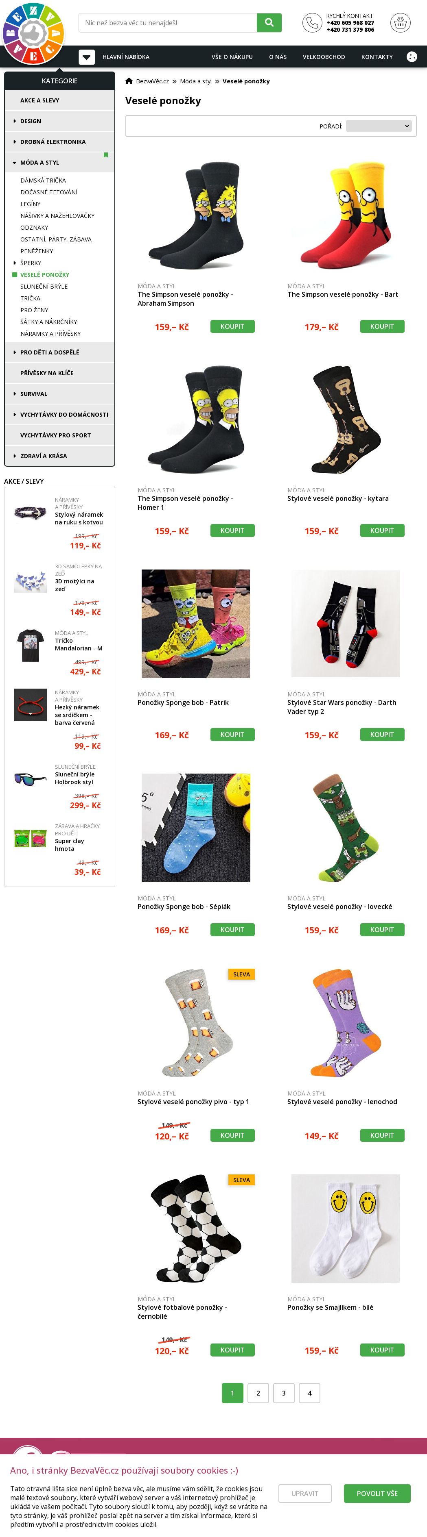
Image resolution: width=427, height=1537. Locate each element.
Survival (34, 394)
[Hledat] (269, 22)
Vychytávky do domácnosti (64, 414)
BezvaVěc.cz (152, 81)
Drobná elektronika (53, 142)
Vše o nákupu (232, 57)
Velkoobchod (324, 57)
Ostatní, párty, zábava (56, 239)
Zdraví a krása (43, 456)
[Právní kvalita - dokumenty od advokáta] (88, 1461)
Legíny (30, 204)
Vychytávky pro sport (55, 435)
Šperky (30, 263)
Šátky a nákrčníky (48, 322)
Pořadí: (332, 126)
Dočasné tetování (48, 192)
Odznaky (34, 227)
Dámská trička (43, 180)
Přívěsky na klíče (47, 373)
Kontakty (377, 57)
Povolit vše (377, 1504)
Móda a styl (39, 162)
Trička (30, 298)
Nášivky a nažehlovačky (57, 216)
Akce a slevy (39, 100)
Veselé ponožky (44, 274)
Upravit (305, 1504)
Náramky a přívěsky (50, 333)
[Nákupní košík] (400, 23)
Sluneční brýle (44, 286)
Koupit (233, 326)
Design (30, 121)
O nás (278, 57)
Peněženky (36, 251)
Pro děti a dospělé (49, 352)
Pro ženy (34, 310)
